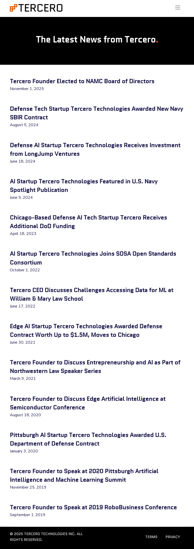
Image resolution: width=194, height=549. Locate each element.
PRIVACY (172, 536)
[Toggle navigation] (177, 7)
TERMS (151, 536)
